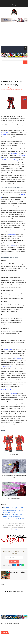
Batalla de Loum (7, 349)
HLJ (15, 530)
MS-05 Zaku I (12, 245)
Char (4, 253)
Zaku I (21, 89)
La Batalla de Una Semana (7, 389)
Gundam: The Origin (15, 89)
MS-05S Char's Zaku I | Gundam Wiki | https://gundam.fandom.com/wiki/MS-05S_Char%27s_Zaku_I (13, 510)
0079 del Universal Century (11, 160)
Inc (13, 162)
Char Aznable (22, 88)
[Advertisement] (14, 35)
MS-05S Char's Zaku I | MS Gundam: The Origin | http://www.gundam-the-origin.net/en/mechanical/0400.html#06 (14, 516)
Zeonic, (10, 162)
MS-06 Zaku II (12, 234)
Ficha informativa (5, 89)
